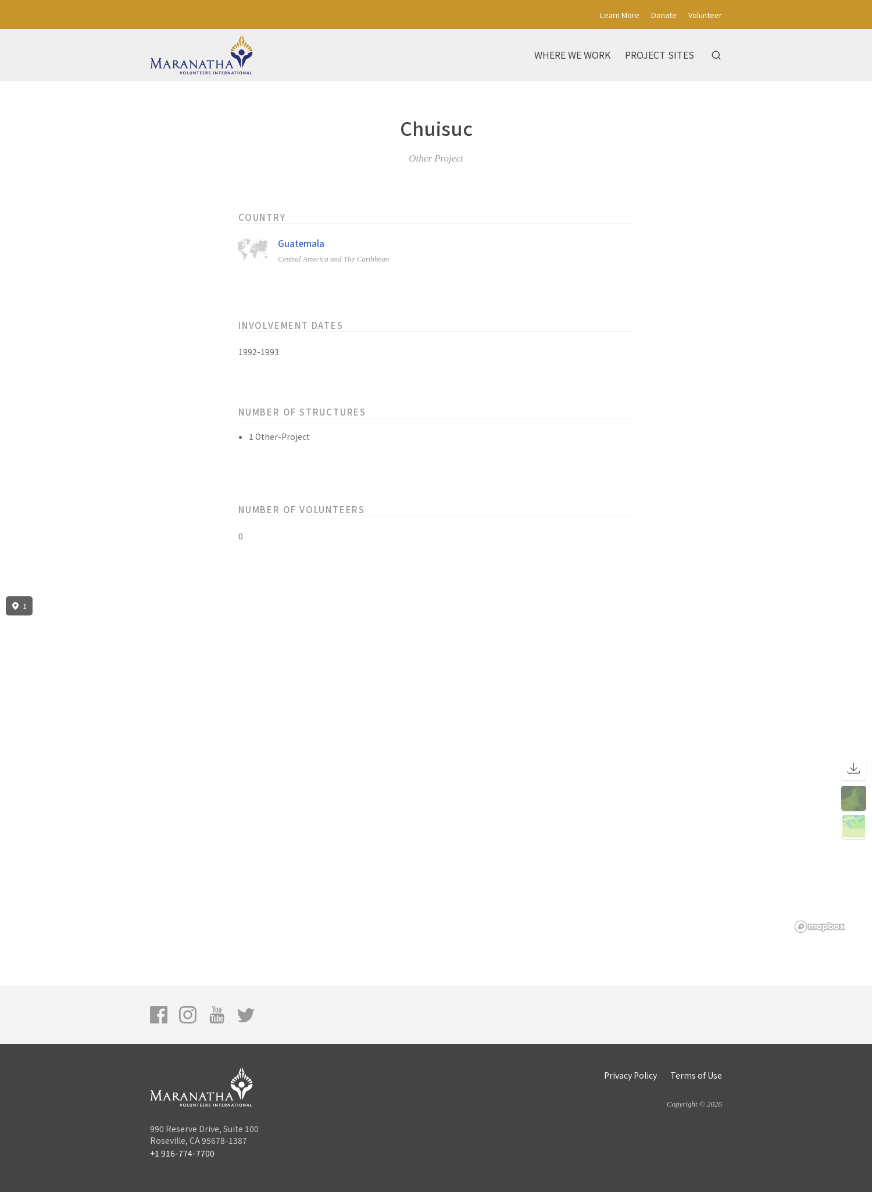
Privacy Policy (630, 1075)
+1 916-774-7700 (182, 1153)
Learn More (619, 14)
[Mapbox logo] (819, 926)
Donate (664, 14)
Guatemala (301, 243)
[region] (436, 764)
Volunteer (705, 14)
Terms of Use (696, 1075)
